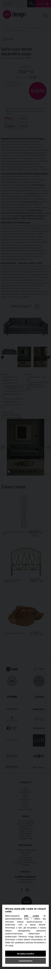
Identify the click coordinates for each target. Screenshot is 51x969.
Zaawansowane (25, 961)
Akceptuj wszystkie (25, 954)
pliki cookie (31, 916)
